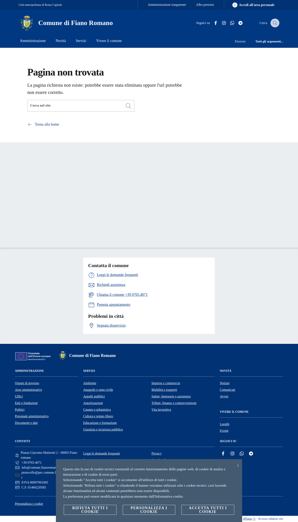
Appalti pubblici (94, 396)
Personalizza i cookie (29, 503)
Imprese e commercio (165, 383)
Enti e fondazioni (26, 403)
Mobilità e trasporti (164, 389)
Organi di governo (27, 383)
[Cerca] (274, 23)
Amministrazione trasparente (167, 4)
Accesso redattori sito (270, 518)
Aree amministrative (28, 389)
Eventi (224, 430)
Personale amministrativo (32, 416)
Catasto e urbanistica (97, 409)
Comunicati (227, 389)
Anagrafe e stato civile (98, 389)
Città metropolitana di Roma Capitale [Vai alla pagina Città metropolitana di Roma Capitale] (40, 4)
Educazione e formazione (100, 423)
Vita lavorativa (161, 409)
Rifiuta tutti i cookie (90, 510)
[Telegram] (238, 23)
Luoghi (224, 424)
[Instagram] (221, 23)
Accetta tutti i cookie (208, 510)
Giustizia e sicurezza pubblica (103, 429)
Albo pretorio (205, 4)
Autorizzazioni (93, 403)
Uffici (19, 396)
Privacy (156, 453)
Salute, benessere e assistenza (171, 396)
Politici (19, 409)
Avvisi (224, 396)
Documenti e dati (26, 423)
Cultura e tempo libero (98, 416)
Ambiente (89, 383)
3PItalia (247, 518)
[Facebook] (213, 23)
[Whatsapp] (229, 23)
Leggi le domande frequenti (101, 453)
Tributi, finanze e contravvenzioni (173, 403)
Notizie (225, 383)
